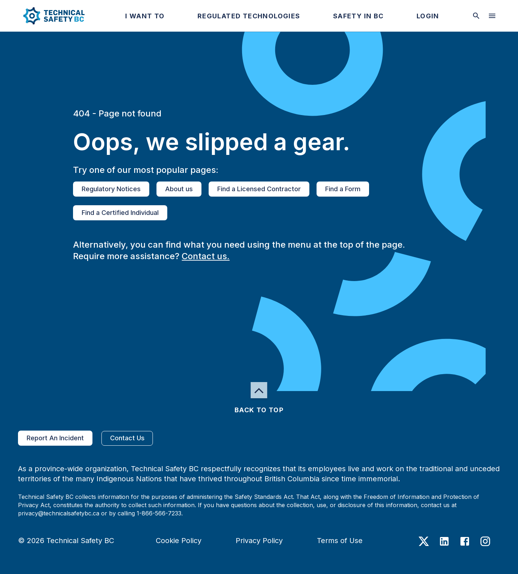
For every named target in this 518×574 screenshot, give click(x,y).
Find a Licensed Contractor (259, 189)
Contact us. (206, 256)
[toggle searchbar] (476, 16)
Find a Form (343, 189)
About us (178, 189)
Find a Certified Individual (120, 212)
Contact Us (127, 438)
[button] (48, 16)
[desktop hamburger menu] (492, 16)
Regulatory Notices (111, 189)
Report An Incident (55, 438)
